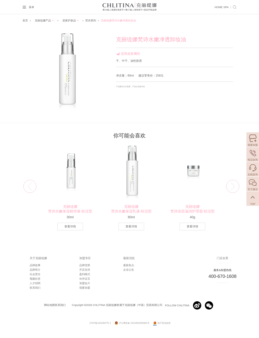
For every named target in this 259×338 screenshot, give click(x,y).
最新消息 (129, 258)
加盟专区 (85, 258)
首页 (25, 20)
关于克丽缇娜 (38, 258)
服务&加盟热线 (222, 270)
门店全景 (222, 258)
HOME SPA (222, 7)
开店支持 (84, 269)
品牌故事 (35, 265)
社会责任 (35, 274)
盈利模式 (84, 274)
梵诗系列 (90, 20)
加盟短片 (84, 283)
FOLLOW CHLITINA (177, 305)
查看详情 (70, 226)
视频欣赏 (35, 278)
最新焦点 (128, 265)
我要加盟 (84, 287)
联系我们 (35, 287)
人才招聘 (35, 283)
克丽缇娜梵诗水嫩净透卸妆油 (118, 20)
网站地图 (49, 304)
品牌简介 (35, 269)
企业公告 (128, 269)
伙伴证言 (84, 278)
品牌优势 (84, 265)
